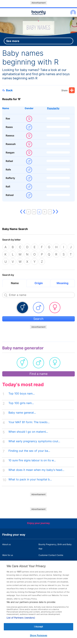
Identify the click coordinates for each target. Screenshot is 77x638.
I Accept (38, 630)
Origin (39, 283)
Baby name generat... (22, 412)
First (21, 211)
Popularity (53, 108)
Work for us (7, 555)
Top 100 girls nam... (21, 403)
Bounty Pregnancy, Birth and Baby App (55, 546)
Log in (72, 10)
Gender (29, 108)
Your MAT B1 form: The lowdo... (29, 422)
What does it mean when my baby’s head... (36, 470)
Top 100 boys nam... (21, 393)
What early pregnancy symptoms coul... (34, 441)
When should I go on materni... (28, 431)
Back (7, 90)
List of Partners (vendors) (21, 621)
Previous (24, 211)
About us (6, 544)
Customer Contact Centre (50, 555)
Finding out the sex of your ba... (29, 450)
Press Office (8, 561)
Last (57, 211)
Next (54, 211)
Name (5, 108)
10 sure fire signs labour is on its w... (32, 460)
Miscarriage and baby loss (51, 561)
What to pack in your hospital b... (30, 479)
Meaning (62, 283)
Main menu (38, 17)
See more (12, 41)
